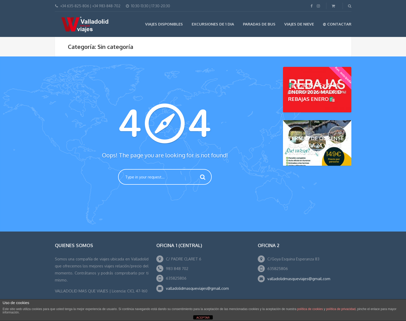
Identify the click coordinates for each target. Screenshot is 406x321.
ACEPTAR (203, 317)
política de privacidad (341, 309)
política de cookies (310, 309)
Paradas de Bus (259, 24)
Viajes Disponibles (164, 24)
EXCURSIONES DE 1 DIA (213, 24)
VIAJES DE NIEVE (299, 24)
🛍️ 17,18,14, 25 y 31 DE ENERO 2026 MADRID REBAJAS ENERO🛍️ (314, 91)
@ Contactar (337, 24)
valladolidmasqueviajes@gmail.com (197, 288)
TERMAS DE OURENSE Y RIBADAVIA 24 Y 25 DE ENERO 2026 (318, 145)
